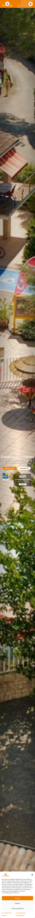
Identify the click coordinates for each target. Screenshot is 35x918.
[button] (32, 875)
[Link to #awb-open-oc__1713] (31, 4)
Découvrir (22, 484)
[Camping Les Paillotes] (7, 2)
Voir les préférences (17, 908)
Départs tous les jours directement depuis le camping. (22, 481)
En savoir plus (24, 468)
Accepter (17, 898)
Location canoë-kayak (23, 479)
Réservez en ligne (10, 468)
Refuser (17, 903)
